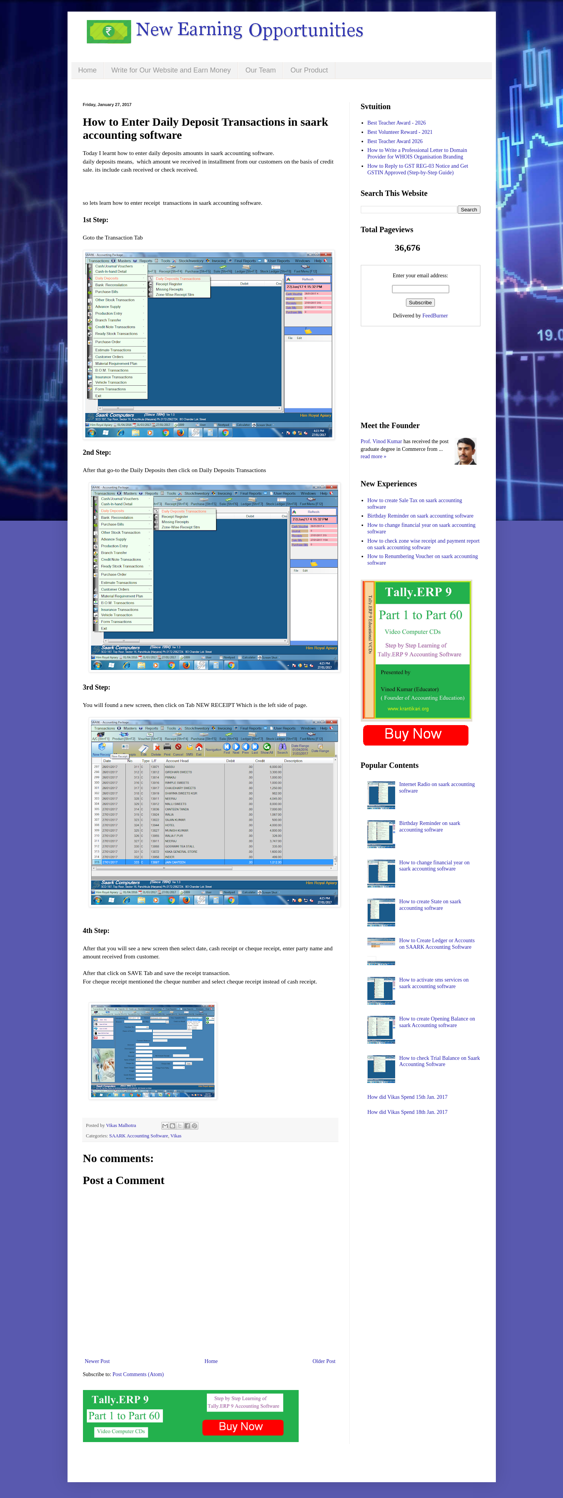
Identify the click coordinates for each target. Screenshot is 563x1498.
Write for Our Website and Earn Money (171, 70)
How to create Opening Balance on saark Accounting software (437, 1022)
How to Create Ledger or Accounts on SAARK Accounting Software (437, 944)
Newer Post (97, 1361)
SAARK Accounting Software (138, 1136)
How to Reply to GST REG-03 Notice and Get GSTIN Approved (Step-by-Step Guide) (417, 169)
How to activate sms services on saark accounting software (434, 983)
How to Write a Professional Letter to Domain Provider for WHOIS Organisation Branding (417, 153)
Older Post (324, 1361)
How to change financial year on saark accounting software (434, 866)
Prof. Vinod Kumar (381, 441)
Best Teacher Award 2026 (395, 141)
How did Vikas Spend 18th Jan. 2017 (407, 1112)
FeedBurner (435, 316)
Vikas (176, 1136)
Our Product (309, 70)
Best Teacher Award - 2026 (396, 123)
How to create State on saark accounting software (430, 905)
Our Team (260, 70)
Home (87, 70)
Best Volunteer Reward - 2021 (400, 132)
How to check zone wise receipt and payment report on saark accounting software (423, 544)
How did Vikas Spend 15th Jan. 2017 (407, 1097)
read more (371, 456)
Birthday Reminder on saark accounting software (420, 516)
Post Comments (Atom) (138, 1374)
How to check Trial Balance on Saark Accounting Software (439, 1061)
